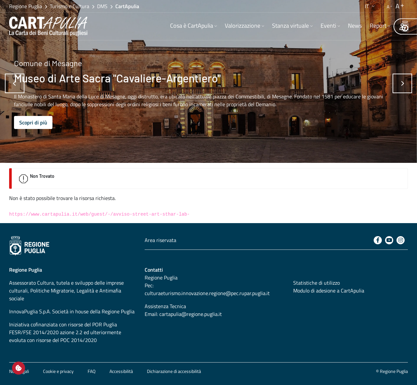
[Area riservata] (402, 26)
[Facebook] (378, 240)
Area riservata (160, 240)
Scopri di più (33, 122)
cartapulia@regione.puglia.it (190, 314)
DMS (102, 6)
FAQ (91, 371)
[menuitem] (193, 26)
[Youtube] (389, 240)
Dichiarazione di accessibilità (174, 371)
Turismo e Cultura (69, 6)
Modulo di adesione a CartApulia (328, 290)
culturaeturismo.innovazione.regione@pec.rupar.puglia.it (207, 293)
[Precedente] (14, 83)
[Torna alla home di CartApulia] (49, 26)
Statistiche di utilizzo (316, 283)
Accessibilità (121, 371)
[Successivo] (402, 83)
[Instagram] (400, 240)
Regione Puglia (25, 6)
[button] (370, 6)
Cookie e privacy (58, 371)
